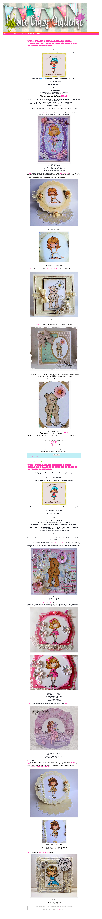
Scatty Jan (29, 602)
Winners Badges (23, 33)
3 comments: (48, 454)
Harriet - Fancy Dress (44, 112)
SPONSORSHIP (31, 33)
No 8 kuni (54, 445)
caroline (32, 456)
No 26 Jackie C (54, 443)
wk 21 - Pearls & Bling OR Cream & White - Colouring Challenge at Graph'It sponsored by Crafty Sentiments (52, 467)
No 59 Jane (53, 442)
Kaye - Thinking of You (64, 173)
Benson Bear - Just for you (53, 268)
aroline (29, 542)
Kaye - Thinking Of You (44, 852)
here (58, 438)
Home (5, 33)
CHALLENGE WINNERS (13, 33)
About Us (38, 33)
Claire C (29, 268)
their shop (43, 78)
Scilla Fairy (67, 703)
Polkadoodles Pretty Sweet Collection (63, 176)
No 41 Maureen (54, 436)
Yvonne (29, 173)
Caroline (31, 112)
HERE (64, 95)
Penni (37, 324)
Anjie (28, 852)
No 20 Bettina (54, 441)
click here (58, 909)
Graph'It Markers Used (54, 752)
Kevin (30, 703)
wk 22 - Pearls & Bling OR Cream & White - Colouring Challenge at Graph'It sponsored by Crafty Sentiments (52, 43)
